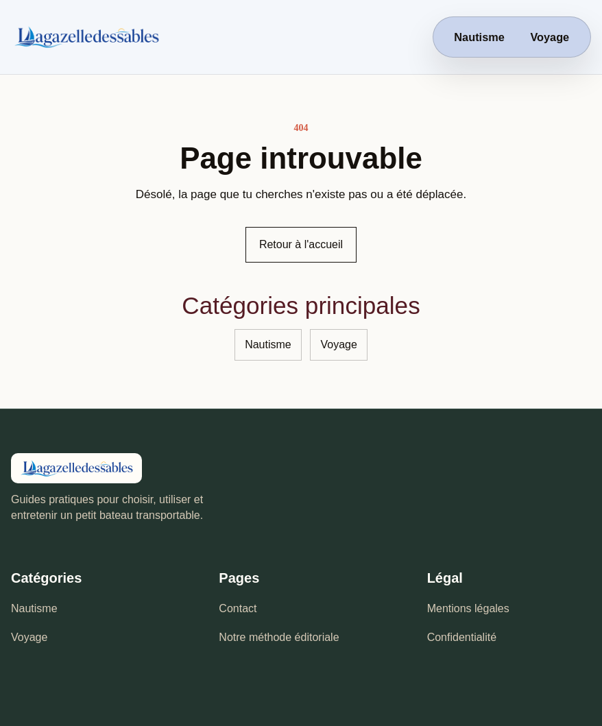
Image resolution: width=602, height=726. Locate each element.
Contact (237, 608)
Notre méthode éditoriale (279, 637)
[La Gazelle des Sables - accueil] (151, 37)
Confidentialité (461, 637)
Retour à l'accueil (301, 244)
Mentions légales (468, 608)
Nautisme (479, 37)
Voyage (549, 37)
